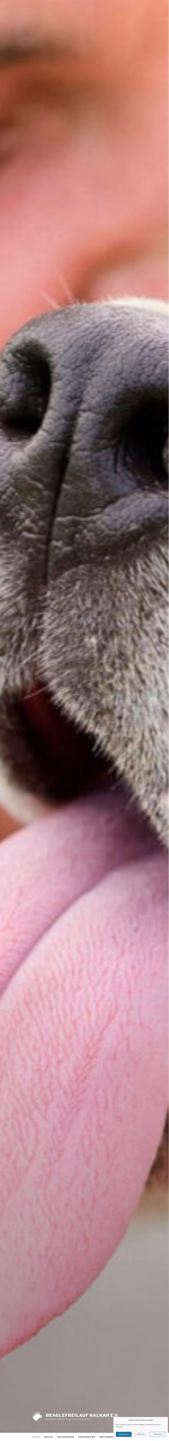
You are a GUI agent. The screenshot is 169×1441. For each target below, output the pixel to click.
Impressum (48, 1437)
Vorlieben (158, 1434)
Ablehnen (141, 1434)
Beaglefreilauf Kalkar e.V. (82, 1415)
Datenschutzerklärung (65, 1437)
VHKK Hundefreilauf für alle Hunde (112, 1437)
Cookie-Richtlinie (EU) (86, 1437)
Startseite (36, 1437)
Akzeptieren (124, 1434)
